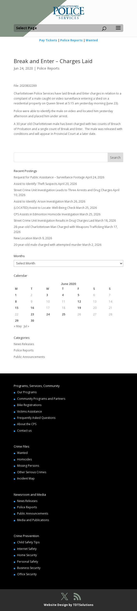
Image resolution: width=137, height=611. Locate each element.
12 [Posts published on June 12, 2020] (79, 301)
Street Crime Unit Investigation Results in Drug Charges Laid (54, 220)
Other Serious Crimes (31, 472)
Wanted (92, 40)
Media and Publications (33, 520)
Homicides (24, 459)
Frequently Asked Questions (36, 418)
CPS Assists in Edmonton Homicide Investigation (46, 214)
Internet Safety (27, 549)
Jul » (26, 326)
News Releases (24, 344)
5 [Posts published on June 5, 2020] (78, 295)
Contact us (24, 431)
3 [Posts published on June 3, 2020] (47, 295)
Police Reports (71, 40)
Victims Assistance (29, 411)
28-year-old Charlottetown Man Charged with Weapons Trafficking (59, 227)
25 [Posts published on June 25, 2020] (63, 314)
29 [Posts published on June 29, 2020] (16, 321)
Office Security (27, 574)
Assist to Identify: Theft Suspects (35, 184)
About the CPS (26, 424)
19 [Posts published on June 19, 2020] (79, 308)
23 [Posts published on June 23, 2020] (32, 314)
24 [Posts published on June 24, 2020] (48, 314)
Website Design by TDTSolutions (68, 605)
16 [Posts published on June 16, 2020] (32, 308)
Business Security (28, 568)
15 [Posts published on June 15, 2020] (16, 308)
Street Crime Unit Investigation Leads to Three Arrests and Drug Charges (63, 190)
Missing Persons (28, 466)
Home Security (27, 555)
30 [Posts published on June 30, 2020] (32, 321)
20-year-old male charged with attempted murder (48, 245)
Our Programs (27, 392)
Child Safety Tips (28, 542)
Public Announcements (29, 357)
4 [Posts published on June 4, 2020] (63, 295)
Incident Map (26, 478)
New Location (23, 238)
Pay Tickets (48, 40)
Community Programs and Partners (41, 399)
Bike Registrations (29, 405)
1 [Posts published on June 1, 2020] (16, 295)
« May (18, 326)
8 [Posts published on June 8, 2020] (16, 301)
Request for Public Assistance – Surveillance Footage (49, 177)
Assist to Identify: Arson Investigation (39, 201)
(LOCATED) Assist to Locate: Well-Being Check (44, 208)
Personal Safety (27, 562)
